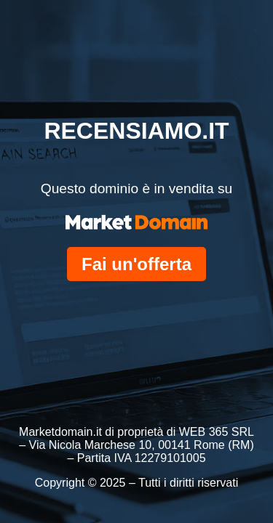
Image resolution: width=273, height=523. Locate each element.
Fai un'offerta (136, 264)
